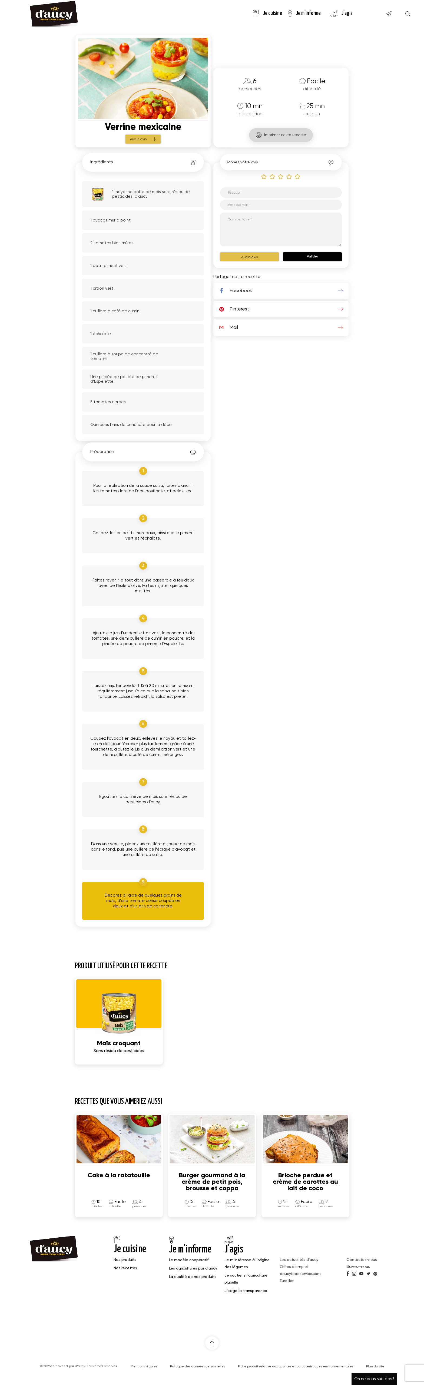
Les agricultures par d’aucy (193, 1268)
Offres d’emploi (294, 1267)
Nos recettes (125, 1268)
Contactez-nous (362, 1260)
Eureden (287, 1281)
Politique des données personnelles (197, 1366)
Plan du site (375, 1366)
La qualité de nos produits (192, 1277)
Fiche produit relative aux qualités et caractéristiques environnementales (295, 1366)
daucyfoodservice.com (300, 1274)
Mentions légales (144, 1366)
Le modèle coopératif (188, 1260)
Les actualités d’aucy (299, 1260)
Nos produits (125, 1260)
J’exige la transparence (245, 1291)
